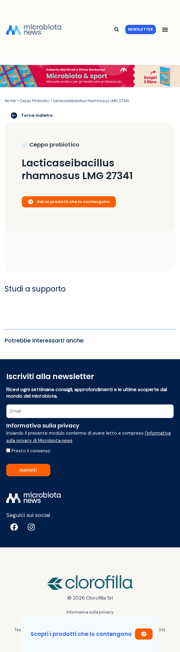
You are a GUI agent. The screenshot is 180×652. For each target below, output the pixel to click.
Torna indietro (32, 115)
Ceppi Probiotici (34, 100)
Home (10, 100)
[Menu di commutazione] (165, 29)
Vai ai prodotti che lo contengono (69, 202)
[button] (116, 29)
